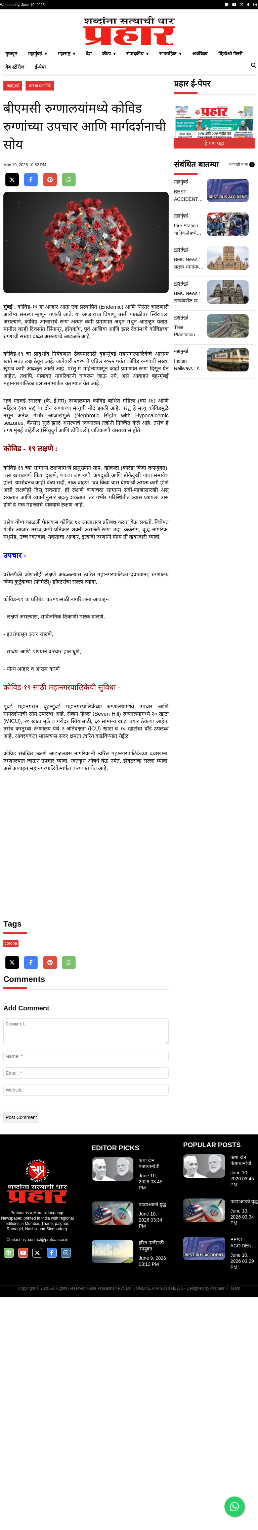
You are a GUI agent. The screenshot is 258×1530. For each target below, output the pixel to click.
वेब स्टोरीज (14, 161)
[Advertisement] (129, 60)
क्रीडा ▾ (109, 147)
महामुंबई (13, 179)
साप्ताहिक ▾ (170, 147)
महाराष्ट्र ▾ (66, 147)
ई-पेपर (40, 161)
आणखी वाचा (241, 258)
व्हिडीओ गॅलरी (230, 147)
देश (88, 147)
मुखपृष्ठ (11, 147)
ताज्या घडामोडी (40, 179)
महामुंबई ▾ (37, 147)
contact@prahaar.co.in (48, 1472)
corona (11, 1176)
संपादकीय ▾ (137, 147)
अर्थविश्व (200, 147)
